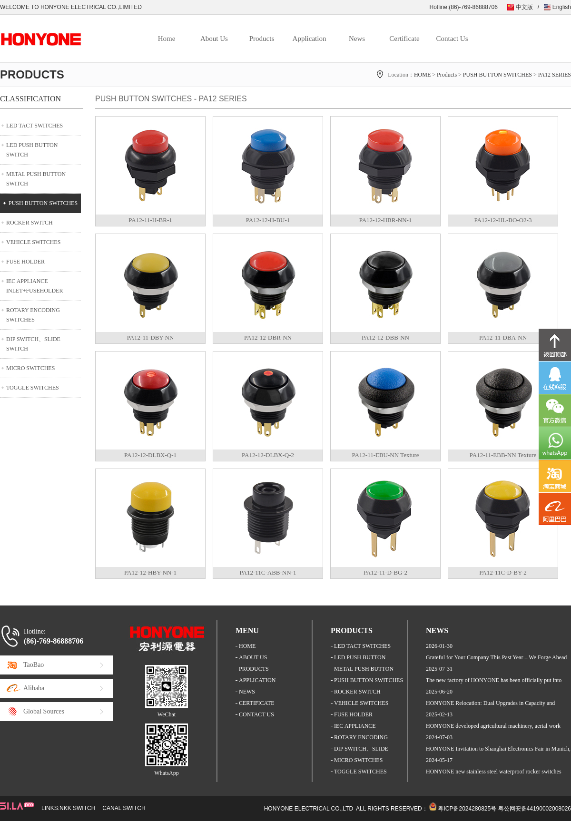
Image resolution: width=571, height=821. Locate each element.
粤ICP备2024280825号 (467, 808)
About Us (214, 38)
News (357, 38)
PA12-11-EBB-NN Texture (503, 455)
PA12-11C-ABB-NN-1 (268, 572)
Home (167, 38)
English (561, 7)
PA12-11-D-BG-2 (385, 572)
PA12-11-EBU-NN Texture (385, 455)
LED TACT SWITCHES (34, 125)
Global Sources (43, 711)
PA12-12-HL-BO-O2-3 (503, 220)
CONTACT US (256, 714)
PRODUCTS (254, 668)
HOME (422, 74)
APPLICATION (257, 680)
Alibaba (33, 688)
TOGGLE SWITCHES (32, 387)
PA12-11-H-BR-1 (150, 220)
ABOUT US (253, 657)
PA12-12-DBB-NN (385, 337)
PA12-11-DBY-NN (150, 337)
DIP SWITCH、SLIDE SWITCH (33, 344)
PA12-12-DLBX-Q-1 (150, 455)
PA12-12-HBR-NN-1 (385, 220)
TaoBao (33, 664)
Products (262, 38)
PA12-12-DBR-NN (268, 337)
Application (309, 38)
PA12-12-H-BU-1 (268, 220)
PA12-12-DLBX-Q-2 (268, 455)
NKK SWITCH (77, 808)
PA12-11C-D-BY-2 (502, 572)
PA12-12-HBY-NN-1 (150, 572)
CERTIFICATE (257, 703)
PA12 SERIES (554, 74)
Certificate (404, 38)
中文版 (524, 7)
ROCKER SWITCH (29, 222)
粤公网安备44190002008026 (534, 808)
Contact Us (452, 38)
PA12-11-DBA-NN (503, 337)
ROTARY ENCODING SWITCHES (33, 315)
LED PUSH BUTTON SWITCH (32, 150)
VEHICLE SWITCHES (33, 242)
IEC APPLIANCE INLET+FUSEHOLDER (34, 286)
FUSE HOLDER (25, 261)
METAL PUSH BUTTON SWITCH (36, 179)
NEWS (247, 691)
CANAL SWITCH (123, 808)
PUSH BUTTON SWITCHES (497, 74)
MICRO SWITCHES (30, 368)
